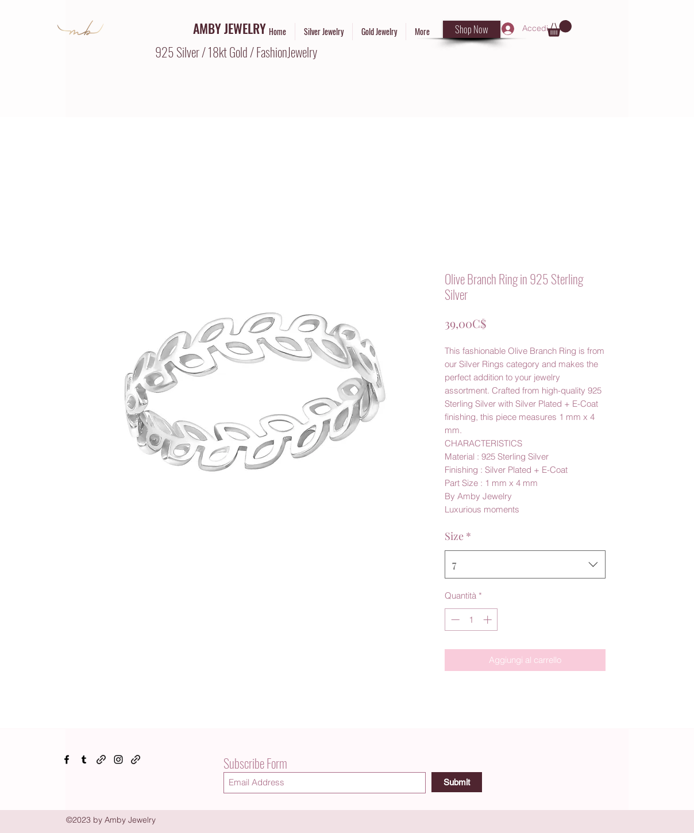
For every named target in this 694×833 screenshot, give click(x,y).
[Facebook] (66, 759)
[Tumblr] (84, 759)
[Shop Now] (471, 29)
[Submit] (456, 782)
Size (458, 536)
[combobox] (525, 564)
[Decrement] (454, 619)
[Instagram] (118, 759)
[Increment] (488, 619)
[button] (559, 28)
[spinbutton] (471, 619)
